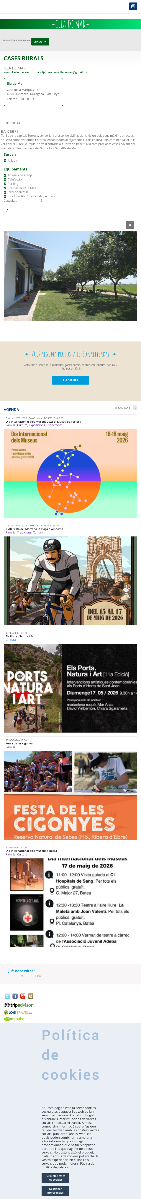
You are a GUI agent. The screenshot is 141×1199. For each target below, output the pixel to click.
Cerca (38, 41)
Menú (133, 6)
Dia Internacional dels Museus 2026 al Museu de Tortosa (43, 421)
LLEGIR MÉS (70, 380)
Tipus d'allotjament (21, 40)
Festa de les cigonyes (20, 743)
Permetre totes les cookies (55, 1177)
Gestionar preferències (55, 1190)
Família (11, 425)
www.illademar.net (17, 72)
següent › (135, 408)
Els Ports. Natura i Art (20, 636)
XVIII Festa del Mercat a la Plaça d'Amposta (34, 529)
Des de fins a (34, 418)
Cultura (22, 425)
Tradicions (24, 532)
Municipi (7, 40)
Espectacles (55, 425)
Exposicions (37, 425)
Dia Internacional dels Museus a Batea (31, 850)
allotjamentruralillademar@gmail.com (63, 72)
